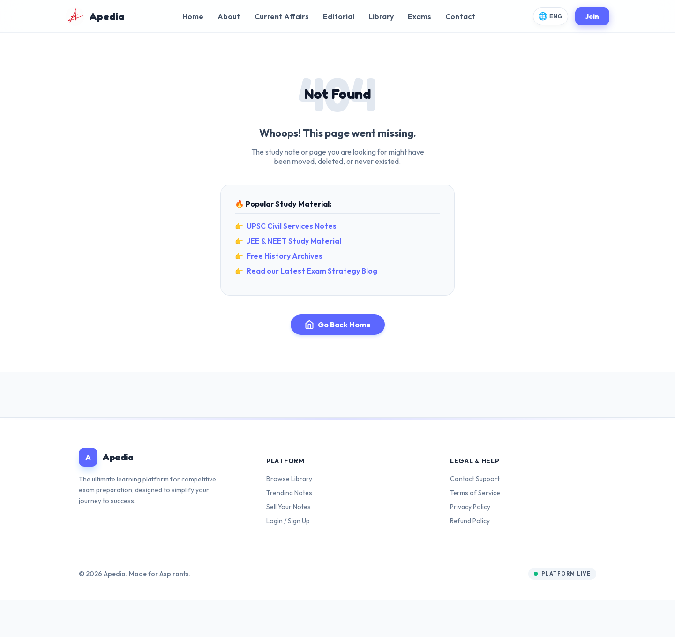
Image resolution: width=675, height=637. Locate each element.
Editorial (338, 16)
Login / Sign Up (288, 521)
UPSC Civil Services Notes (292, 225)
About (229, 16)
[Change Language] (550, 16)
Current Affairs (282, 16)
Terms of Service (475, 493)
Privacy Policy (470, 507)
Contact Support (475, 478)
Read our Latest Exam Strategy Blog (312, 270)
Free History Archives (284, 255)
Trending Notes (289, 493)
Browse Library (289, 478)
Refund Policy (470, 521)
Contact (460, 16)
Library (381, 16)
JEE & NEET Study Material (294, 240)
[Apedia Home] (95, 16)
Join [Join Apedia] (592, 16)
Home (192, 16)
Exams (419, 16)
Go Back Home (338, 324)
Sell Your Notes (288, 507)
